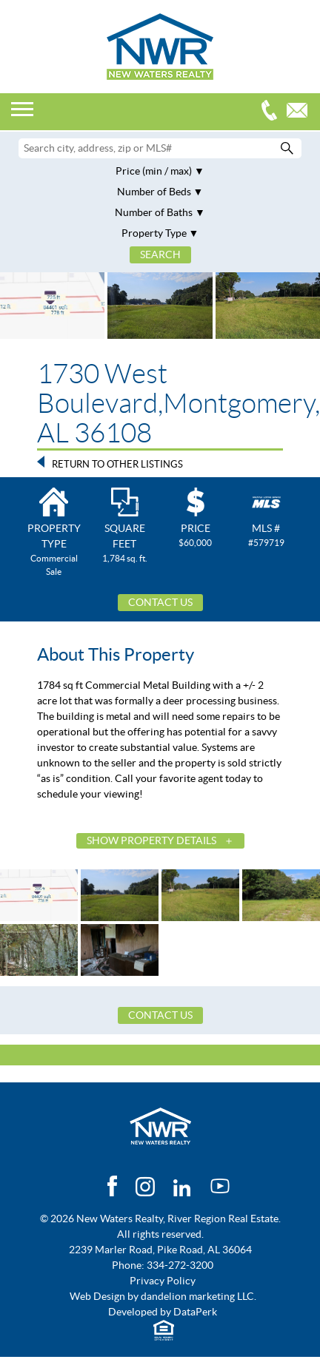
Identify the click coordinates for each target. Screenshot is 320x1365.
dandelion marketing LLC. (198, 1296)
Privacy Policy (163, 1281)
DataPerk (195, 1312)
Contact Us (160, 602)
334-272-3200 (273, 112)
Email (301, 112)
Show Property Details (151, 840)
